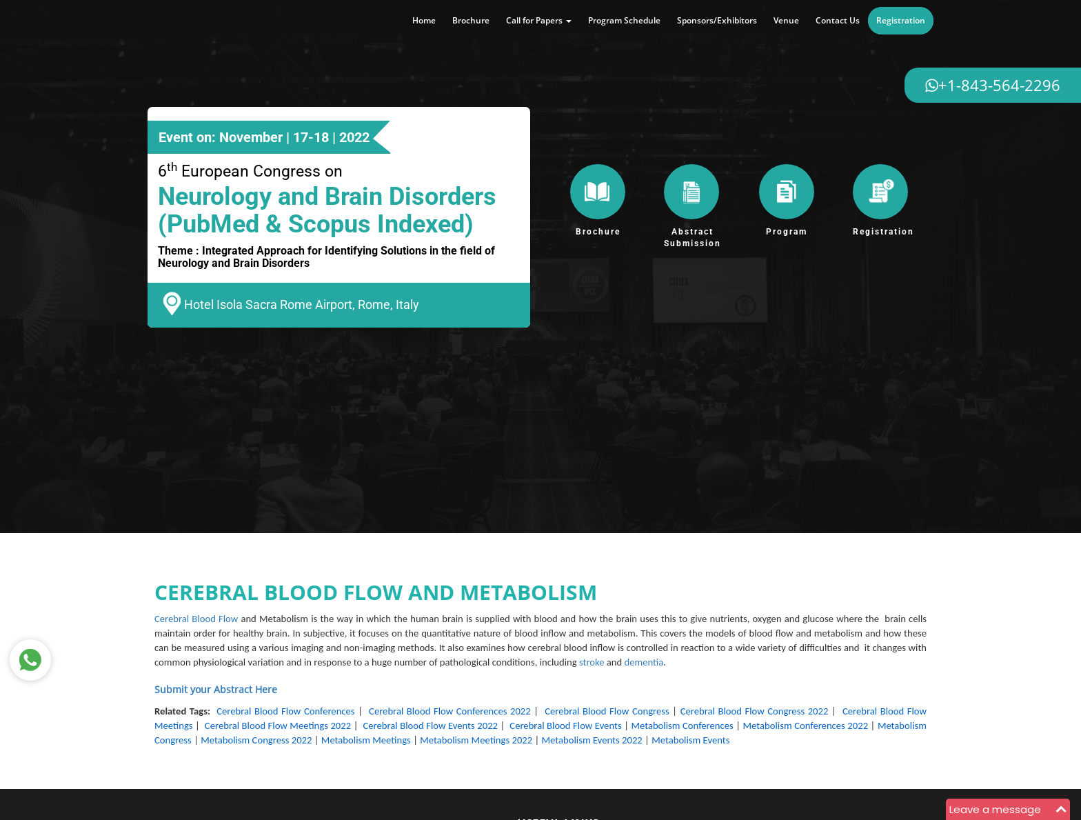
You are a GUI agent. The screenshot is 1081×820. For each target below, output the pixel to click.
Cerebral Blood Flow (196, 618)
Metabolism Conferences (682, 725)
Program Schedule (624, 20)
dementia (644, 662)
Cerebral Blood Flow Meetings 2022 (278, 725)
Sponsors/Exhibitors (717, 20)
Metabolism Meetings (366, 740)
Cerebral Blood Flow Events (565, 725)
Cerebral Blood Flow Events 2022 (430, 725)
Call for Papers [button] (539, 20)
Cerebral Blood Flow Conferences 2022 (450, 711)
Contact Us (838, 20)
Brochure (470, 20)
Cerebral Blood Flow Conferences (285, 711)
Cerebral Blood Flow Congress (607, 711)
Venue (786, 20)
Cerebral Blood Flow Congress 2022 (754, 711)
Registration (900, 20)
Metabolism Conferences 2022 (806, 725)
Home (424, 20)
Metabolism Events (690, 740)
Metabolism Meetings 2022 (476, 740)
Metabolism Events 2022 (592, 740)
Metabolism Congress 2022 (256, 740)
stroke (592, 662)
